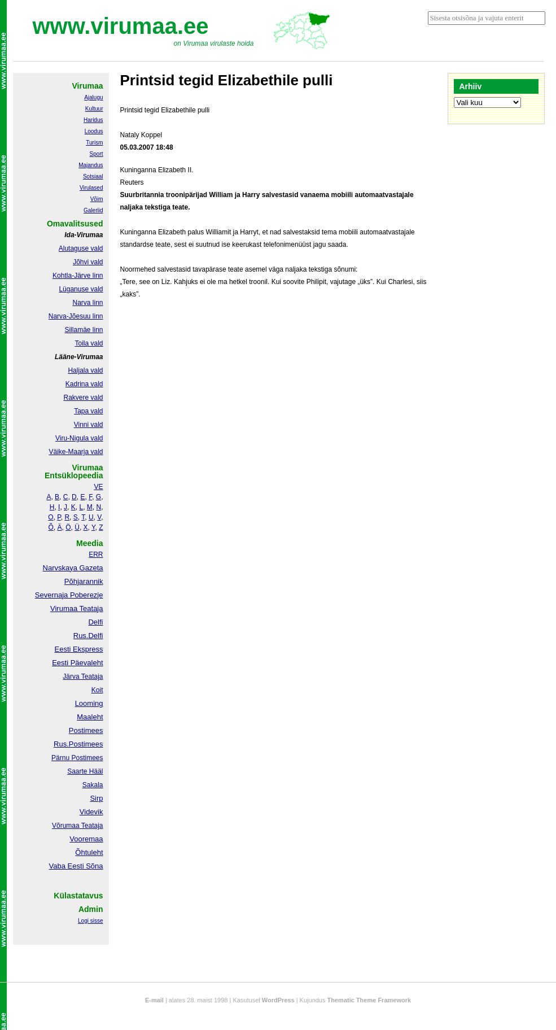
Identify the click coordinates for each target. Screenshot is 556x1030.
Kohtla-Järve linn (77, 276)
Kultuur (94, 109)
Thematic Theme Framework (369, 1000)
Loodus (94, 131)
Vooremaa (86, 839)
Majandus (90, 165)
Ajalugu (93, 97)
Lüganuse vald (81, 289)
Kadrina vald (84, 384)
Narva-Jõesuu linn (76, 316)
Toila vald (89, 343)
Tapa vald (88, 411)
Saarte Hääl (85, 771)
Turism (94, 142)
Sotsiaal (93, 176)
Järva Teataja (83, 676)
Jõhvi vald (88, 262)
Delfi (95, 622)
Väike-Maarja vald (76, 452)
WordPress (278, 1000)
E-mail (154, 1000)
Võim (96, 199)
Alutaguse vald (81, 248)
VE (98, 487)
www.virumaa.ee (121, 26)
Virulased (91, 188)
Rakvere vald (83, 397)
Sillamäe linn (83, 330)
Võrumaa (66, 826)
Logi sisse (90, 921)
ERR (96, 554)
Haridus (93, 120)
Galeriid (93, 210)
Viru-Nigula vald (79, 438)
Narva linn (87, 303)
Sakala (92, 785)
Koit (97, 690)
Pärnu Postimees (77, 758)
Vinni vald (88, 425)
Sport (96, 154)
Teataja (91, 826)
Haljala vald (85, 370)
